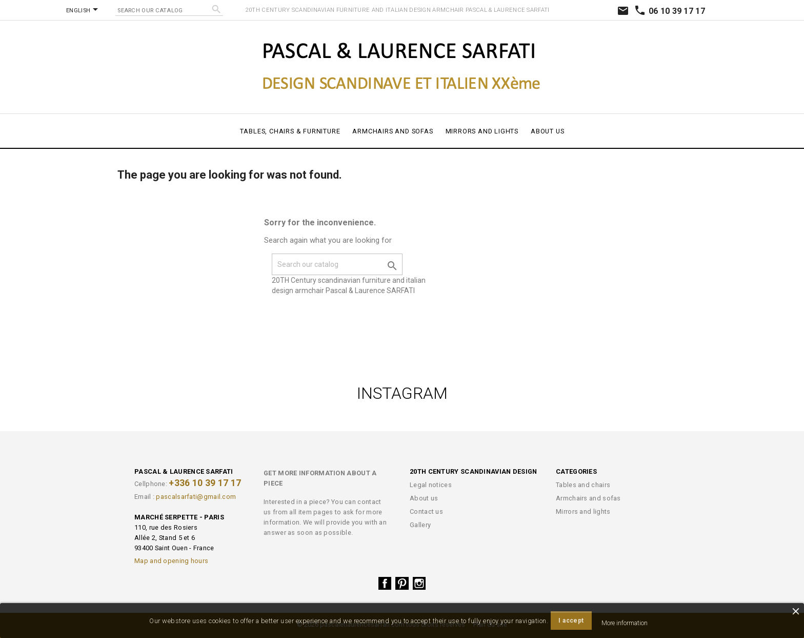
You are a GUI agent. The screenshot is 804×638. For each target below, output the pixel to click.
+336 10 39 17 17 (205, 483)
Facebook (385, 583)
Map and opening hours (171, 561)
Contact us (426, 511)
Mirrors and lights (482, 131)
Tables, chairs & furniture (290, 131)
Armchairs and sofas (392, 131)
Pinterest (402, 583)
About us (547, 131)
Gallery (420, 525)
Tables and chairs (583, 485)
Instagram (419, 583)
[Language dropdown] (84, 10)
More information (624, 623)
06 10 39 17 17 (669, 11)
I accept (571, 620)
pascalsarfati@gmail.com (196, 496)
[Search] (169, 9)
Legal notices (431, 485)
